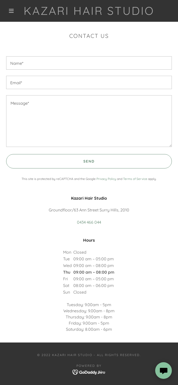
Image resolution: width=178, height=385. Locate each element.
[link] (89, 11)
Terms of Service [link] (135, 179)
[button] (14, 11)
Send (89, 161)
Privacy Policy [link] (106, 179)
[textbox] (89, 63)
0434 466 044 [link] (89, 222)
